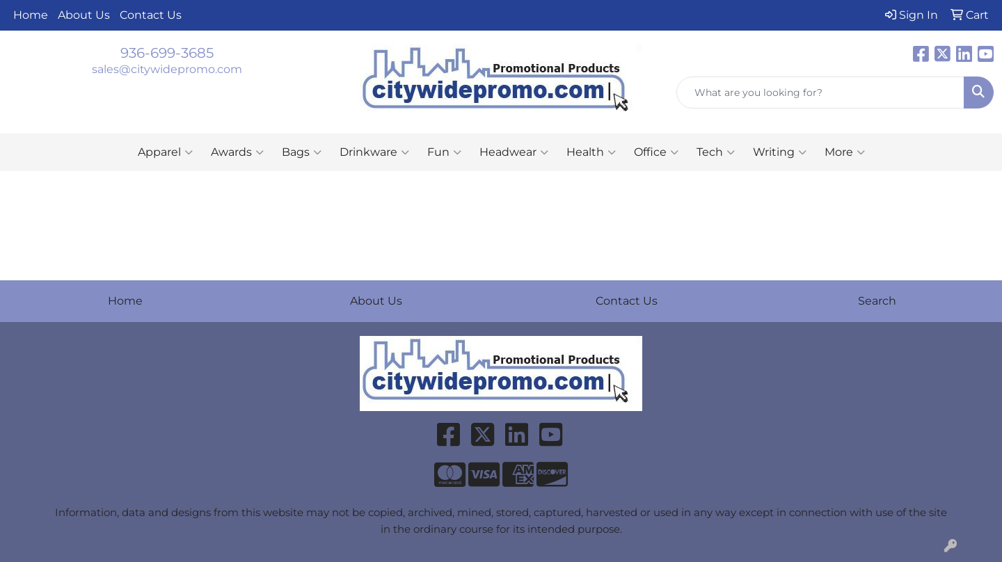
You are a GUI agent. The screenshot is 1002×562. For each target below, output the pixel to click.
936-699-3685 (167, 53)
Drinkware (374, 152)
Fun (444, 152)
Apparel (165, 152)
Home (30, 15)
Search (877, 300)
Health (591, 152)
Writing (779, 152)
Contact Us (151, 15)
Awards (237, 152)
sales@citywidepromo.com (167, 69)
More (845, 152)
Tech (716, 152)
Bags (301, 152)
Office (656, 152)
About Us (84, 15)
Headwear (513, 152)
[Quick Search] (820, 93)
